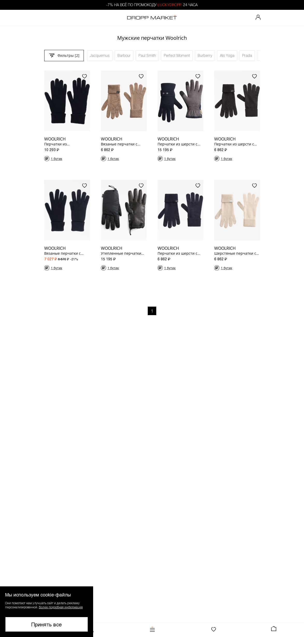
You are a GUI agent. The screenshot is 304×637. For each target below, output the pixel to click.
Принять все (46, 624)
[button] (46, 611)
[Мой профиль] (258, 18)
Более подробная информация (61, 607)
